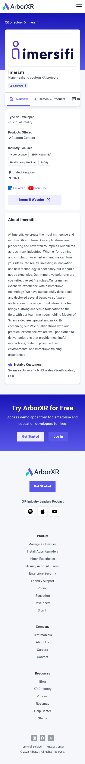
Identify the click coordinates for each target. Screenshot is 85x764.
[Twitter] (51, 738)
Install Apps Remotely (42, 551)
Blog (42, 681)
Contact (42, 657)
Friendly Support (42, 581)
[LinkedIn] (34, 738)
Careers (42, 650)
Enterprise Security (42, 573)
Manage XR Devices (42, 544)
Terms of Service (31, 746)
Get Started (42, 486)
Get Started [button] (30, 436)
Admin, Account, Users (42, 566)
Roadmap (42, 703)
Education (42, 596)
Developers (43, 603)
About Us (42, 642)
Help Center (42, 711)
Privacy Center (55, 746)
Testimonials (42, 635)
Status (42, 718)
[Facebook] (42, 738)
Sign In (42, 610)
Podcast (42, 696)
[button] (30, 511)
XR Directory (14, 22)
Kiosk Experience (42, 559)
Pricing (42, 588)
